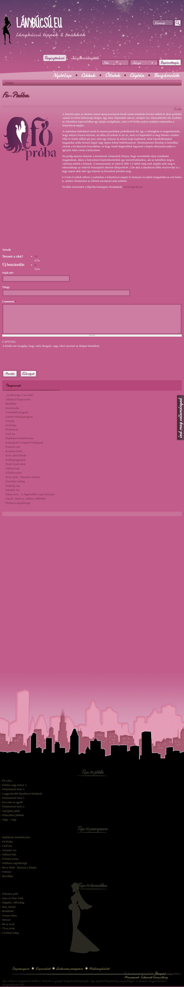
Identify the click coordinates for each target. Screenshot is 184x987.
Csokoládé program (17, 412)
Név (106, 62)
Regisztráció (54, 58)
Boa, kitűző (8, 906)
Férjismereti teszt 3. (13, 789)
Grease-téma (9, 915)
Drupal (160, 973)
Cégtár (137, 75)
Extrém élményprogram (19, 416)
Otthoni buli (12, 468)
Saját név (8, 272)
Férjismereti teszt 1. (13, 797)
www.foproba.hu (133, 186)
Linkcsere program (69, 968)
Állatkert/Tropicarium (18, 399)
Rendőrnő (7, 911)
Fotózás (10, 420)
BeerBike (11, 403)
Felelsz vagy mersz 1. (14, 785)
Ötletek (112, 75)
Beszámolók (166, 75)
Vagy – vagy (9, 819)
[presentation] (35, 356)
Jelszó (136, 62)
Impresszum (20, 968)
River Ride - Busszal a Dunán (23, 477)
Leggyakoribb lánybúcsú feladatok (22, 793)
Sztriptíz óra (13, 490)
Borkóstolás (12, 408)
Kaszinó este (13, 446)
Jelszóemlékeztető (84, 58)
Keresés (159, 23)
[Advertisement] (54, 11)
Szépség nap (13, 485)
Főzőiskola (12, 429)
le (35, 265)
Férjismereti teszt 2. (13, 806)
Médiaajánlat (99, 968)
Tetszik (6, 249)
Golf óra (10, 434)
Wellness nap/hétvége (18, 503)
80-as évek (8, 924)
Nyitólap (61, 75)
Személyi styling (15, 481)
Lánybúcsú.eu (38, 23)
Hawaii (6, 919)
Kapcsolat (42, 968)
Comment (9, 301)
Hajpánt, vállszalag (13, 902)
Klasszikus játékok (13, 815)
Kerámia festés (14, 451)
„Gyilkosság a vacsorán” (20, 395)
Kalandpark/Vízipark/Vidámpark (24, 442)
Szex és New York (12, 898)
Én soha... (7, 780)
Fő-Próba (11, 425)
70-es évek (8, 928)
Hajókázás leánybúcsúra (19, 438)
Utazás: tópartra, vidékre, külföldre (26, 498)
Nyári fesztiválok (15, 464)
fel (36, 256)
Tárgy (6, 287)
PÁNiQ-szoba (14, 472)
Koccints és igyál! (12, 802)
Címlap (9, 82)
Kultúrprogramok (16, 459)
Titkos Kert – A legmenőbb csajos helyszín (30, 494)
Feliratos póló (10, 893)
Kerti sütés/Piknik (16, 455)
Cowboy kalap (10, 932)
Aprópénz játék (11, 810)
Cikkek (88, 75)
